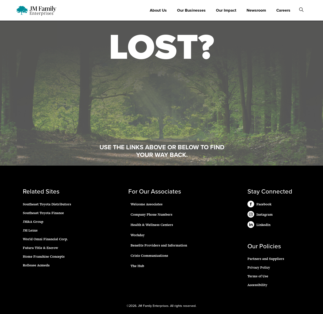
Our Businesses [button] (191, 10)
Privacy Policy (258, 267)
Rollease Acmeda (36, 265)
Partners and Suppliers (265, 258)
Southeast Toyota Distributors (47, 204)
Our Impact (226, 10)
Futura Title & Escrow (40, 247)
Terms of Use (257, 276)
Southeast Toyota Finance (43, 213)
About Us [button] (158, 10)
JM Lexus (30, 230)
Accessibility (257, 284)
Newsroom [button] (256, 10)
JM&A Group (33, 221)
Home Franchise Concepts (44, 256)
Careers (283, 10)
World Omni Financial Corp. (45, 239)
